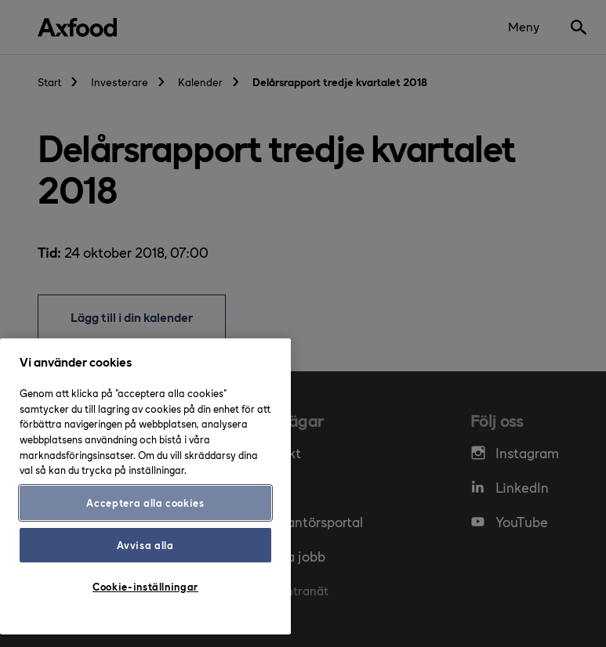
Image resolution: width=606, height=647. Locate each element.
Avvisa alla (145, 545)
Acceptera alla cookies (145, 502)
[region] (145, 486)
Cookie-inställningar (145, 586)
